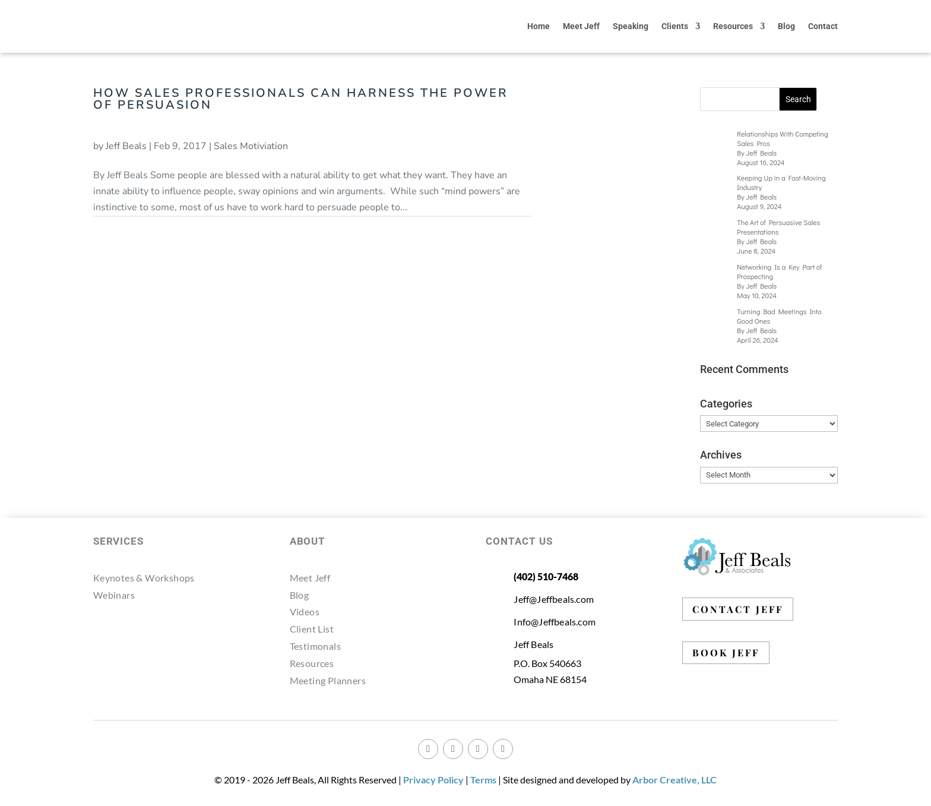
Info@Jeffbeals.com (555, 621)
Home (538, 26)
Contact (823, 26)
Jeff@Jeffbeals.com (554, 599)
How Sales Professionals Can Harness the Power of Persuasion (300, 99)
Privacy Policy (433, 779)
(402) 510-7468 (546, 576)
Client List (312, 628)
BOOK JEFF (725, 652)
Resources (733, 26)
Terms (483, 779)
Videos (304, 611)
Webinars (114, 594)
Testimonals (315, 646)
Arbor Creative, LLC (674, 779)
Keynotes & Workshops (144, 577)
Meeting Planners (328, 680)
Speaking (630, 26)
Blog (786, 26)
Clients (674, 26)
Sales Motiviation (251, 146)
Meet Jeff (581, 26)
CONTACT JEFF (737, 609)
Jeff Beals (126, 146)
